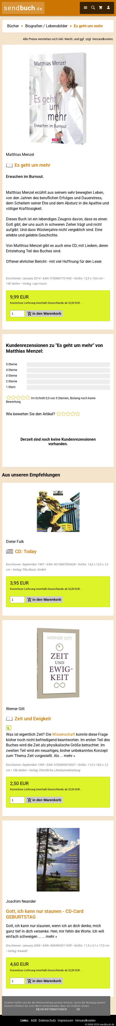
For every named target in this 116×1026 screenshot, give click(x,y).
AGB (34, 1020)
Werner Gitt (15, 709)
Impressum (65, 1020)
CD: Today (25, 551)
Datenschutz (47, 1020)
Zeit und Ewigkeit (33, 718)
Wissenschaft (63, 734)
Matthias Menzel (20, 154)
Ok (78, 1013)
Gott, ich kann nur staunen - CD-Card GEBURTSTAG (44, 914)
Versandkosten (102, 39)
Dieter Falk (15, 541)
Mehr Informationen (51, 1013)
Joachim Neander (21, 901)
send (23, 8)
